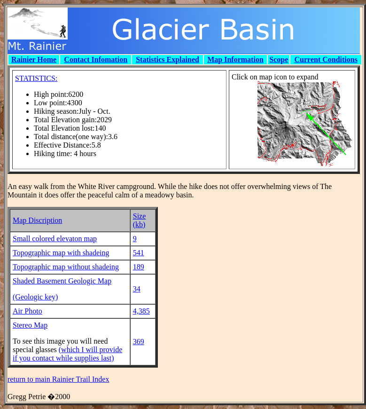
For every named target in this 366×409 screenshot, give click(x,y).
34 (136, 289)
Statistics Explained (167, 59)
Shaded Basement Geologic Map (62, 281)
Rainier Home (33, 59)
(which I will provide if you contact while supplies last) (67, 354)
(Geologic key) (35, 297)
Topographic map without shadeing (66, 267)
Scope (278, 59)
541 (138, 253)
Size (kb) (139, 220)
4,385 (141, 311)
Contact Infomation (95, 59)
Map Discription (37, 220)
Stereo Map (30, 325)
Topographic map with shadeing (61, 253)
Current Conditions (326, 59)
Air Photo (27, 311)
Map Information (235, 59)
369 (138, 342)
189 (138, 267)
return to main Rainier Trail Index (58, 379)
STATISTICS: (36, 78)
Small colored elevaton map (55, 239)
